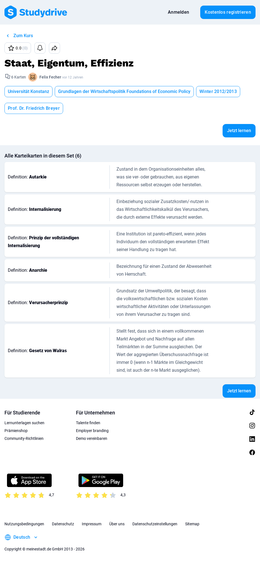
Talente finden (88, 423)
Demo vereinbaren (91, 438)
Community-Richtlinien (24, 438)
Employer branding (92, 430)
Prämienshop (16, 430)
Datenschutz (63, 524)
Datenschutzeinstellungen (154, 524)
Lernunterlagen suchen (24, 423)
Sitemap (192, 524)
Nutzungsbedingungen (24, 524)
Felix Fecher (50, 77)
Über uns (117, 524)
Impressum (91, 524)
